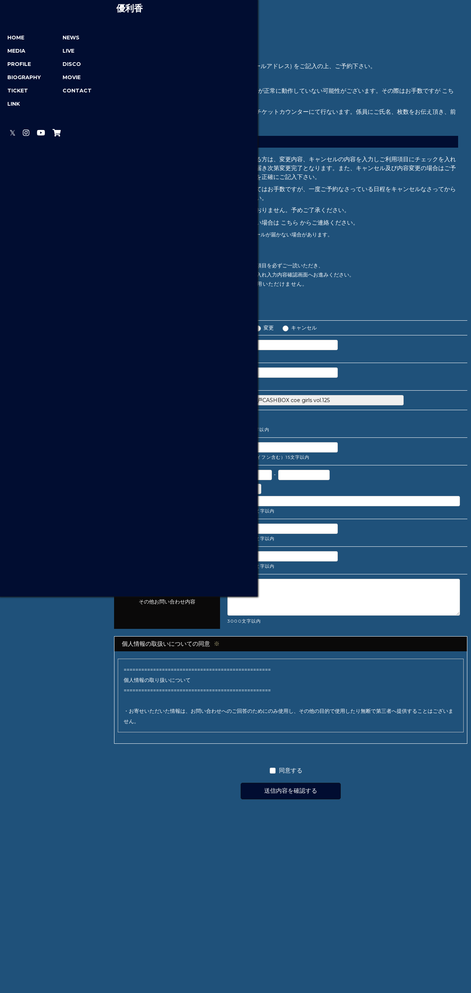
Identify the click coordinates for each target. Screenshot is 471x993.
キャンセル (304, 330)
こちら (289, 224)
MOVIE (66, 78)
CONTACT (71, 91)
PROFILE (20, 65)
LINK (15, 105)
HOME (17, 38)
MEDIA (18, 52)
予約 (241, 330)
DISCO (66, 65)
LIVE (62, 52)
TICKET (19, 91)
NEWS (65, 38)
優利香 (55, 9)
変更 (268, 330)
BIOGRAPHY (25, 78)
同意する (290, 772)
